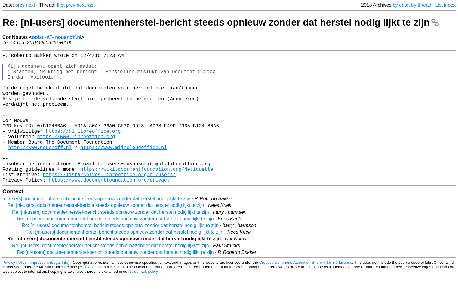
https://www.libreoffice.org (76, 155)
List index (445, 5)
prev (20, 5)
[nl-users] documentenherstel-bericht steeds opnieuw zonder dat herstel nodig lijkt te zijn (96, 227)
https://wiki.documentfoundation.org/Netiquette (146, 195)
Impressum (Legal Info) (49, 291)
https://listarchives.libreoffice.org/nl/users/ (109, 202)
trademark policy (144, 300)
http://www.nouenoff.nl (40, 169)
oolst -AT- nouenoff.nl (56, 37)
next (30, 5)
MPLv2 (85, 296)
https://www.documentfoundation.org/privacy (109, 208)
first (61, 5)
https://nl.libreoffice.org (83, 149)
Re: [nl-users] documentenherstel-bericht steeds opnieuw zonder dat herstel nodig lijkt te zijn (220, 22)
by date (400, 5)
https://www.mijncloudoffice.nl (123, 169)
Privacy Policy (14, 291)
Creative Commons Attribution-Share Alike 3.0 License (305, 291)
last (91, 5)
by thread (421, 5)
